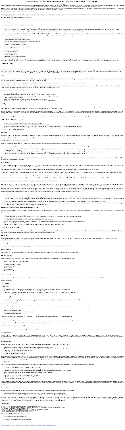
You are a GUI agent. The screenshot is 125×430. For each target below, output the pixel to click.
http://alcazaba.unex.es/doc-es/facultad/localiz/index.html (46, 425)
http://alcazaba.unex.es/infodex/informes (23, 413)
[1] (64, 4)
